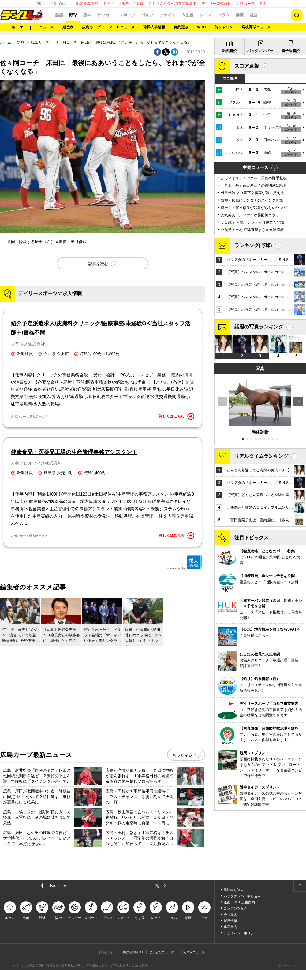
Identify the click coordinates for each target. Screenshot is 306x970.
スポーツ (127, 15)
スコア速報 (246, 65)
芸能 (59, 15)
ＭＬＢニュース (122, 27)
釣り (263, 4)
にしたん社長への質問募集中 (172, 4)
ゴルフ (147, 15)
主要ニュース (255, 167)
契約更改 (181, 27)
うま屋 (187, 15)
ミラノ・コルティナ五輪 (123, 4)
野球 (73, 15)
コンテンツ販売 (235, 908)
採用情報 (230, 921)
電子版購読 (291, 51)
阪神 (87, 15)
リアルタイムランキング (261, 456)
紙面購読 (229, 51)
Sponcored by (184, 562)
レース (205, 15)
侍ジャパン (224, 27)
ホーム (5, 42)
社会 (254, 15)
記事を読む (98, 264)
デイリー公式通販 (216, 4)
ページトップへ (299, 886)
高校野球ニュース (256, 27)
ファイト (167, 15)
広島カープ (245, 4)
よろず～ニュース (193, 952)
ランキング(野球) (253, 245)
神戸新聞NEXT (133, 952)
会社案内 (230, 915)
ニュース (46, 27)
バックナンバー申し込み (242, 896)
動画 (240, 15)
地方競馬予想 (87, 4)
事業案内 (230, 927)
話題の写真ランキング (258, 326)
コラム (224, 15)
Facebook (58, 886)
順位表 (67, 27)
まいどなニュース (162, 952)
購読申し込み (234, 890)
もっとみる (182, 755)
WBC (201, 27)
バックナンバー (260, 51)
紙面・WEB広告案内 (239, 902)
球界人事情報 (154, 27)
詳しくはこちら (176, 416)
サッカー (105, 15)
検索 (297, 15)
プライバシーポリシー (240, 933)
